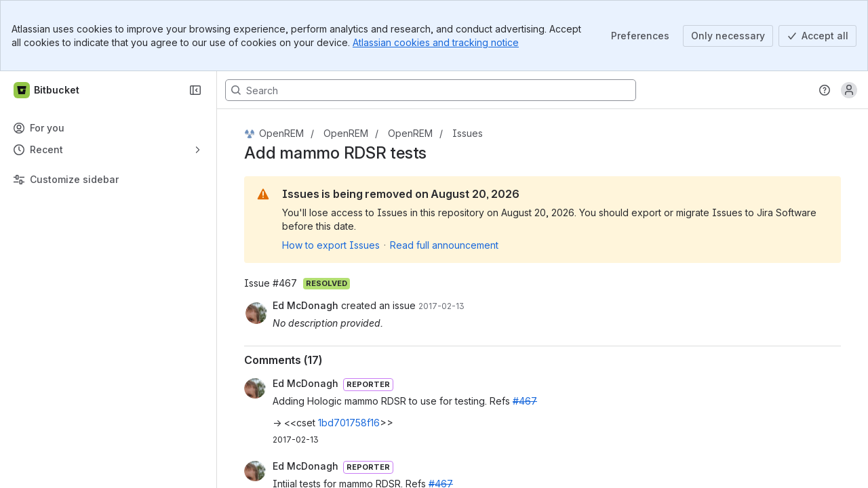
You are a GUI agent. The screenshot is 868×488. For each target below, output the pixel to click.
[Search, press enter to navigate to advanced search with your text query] (430, 90)
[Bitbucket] (47, 90)
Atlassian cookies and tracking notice (436, 42)
